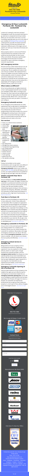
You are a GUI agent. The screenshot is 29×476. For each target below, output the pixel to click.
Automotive (22, 460)
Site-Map (20, 463)
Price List (15, 463)
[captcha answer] (16, 361)
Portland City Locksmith (17, 41)
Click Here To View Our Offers (14, 426)
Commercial (16, 460)
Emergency (8, 462)
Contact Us (20, 462)
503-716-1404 (14, 10)
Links (25, 463)
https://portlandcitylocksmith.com (14, 457)
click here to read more (18, 221)
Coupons (14, 462)
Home (4, 460)
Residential (9, 460)
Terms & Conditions (7, 463)
